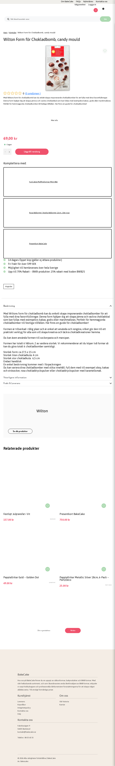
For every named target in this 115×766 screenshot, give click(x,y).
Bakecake (24, 761)
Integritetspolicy (24, 708)
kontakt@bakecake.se (27, 732)
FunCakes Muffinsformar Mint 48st (43, 182)
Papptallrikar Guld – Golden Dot (21, 577)
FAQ (19, 714)
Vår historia (64, 701)
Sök (105, 19)
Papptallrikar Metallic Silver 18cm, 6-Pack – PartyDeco (84, 578)
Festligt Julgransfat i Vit (16, 514)
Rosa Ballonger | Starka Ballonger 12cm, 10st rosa (49, 213)
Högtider (12, 33)
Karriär (62, 705)
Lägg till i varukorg (32, 151)
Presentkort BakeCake (38, 244)
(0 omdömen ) (33, 93)
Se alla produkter (20, 431)
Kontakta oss (23, 711)
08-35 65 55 (29, 737)
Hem (5, 33)
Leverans (21, 701)
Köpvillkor (22, 705)
